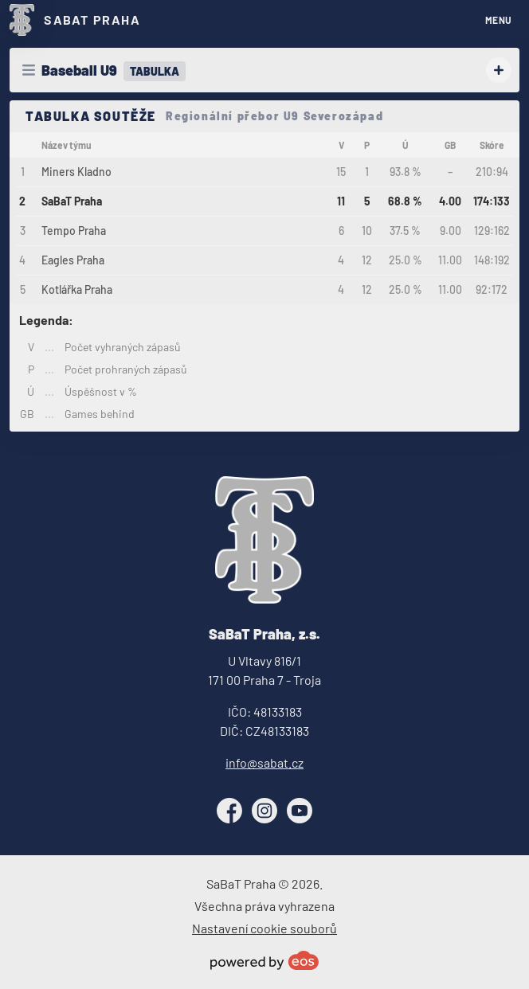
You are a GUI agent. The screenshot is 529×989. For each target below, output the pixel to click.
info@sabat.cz (264, 762)
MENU (498, 19)
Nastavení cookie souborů (264, 928)
